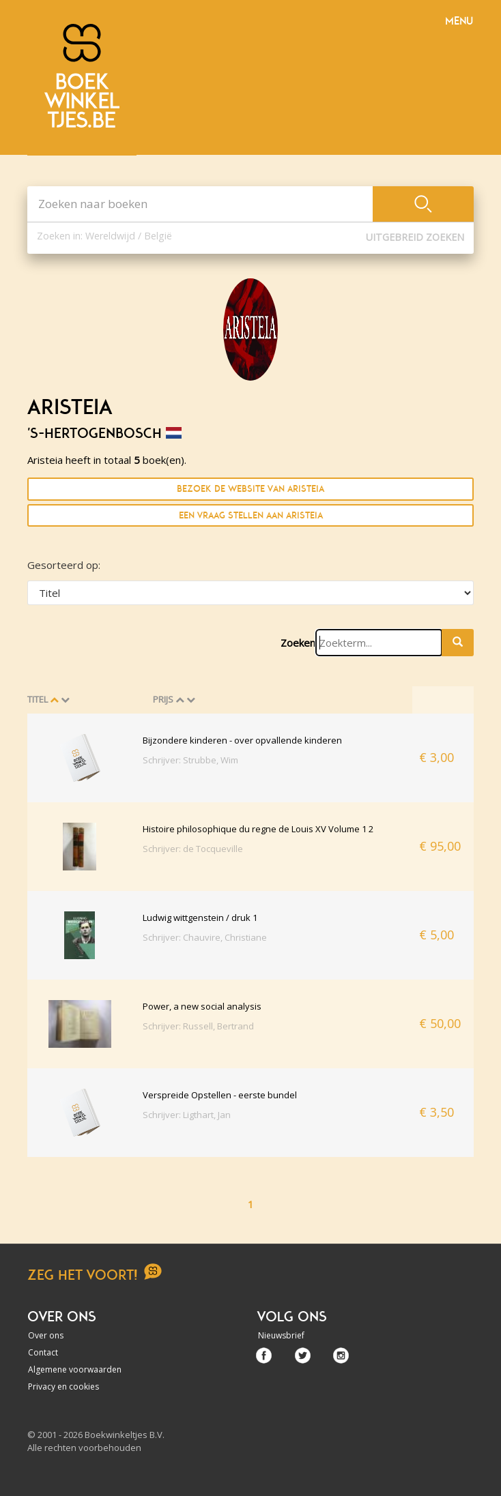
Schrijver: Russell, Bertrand (198, 1026)
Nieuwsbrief (281, 1335)
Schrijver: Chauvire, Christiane (205, 937)
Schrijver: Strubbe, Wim (190, 760)
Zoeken (298, 642)
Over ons (45, 1335)
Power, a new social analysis (202, 1006)
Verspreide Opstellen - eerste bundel (220, 1095)
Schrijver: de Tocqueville (193, 848)
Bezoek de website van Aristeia (250, 489)
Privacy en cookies (63, 1386)
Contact (43, 1352)
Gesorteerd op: (63, 565)
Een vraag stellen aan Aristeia (251, 515)
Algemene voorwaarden (74, 1369)
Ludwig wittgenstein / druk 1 (200, 917)
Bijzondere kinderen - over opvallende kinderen (242, 740)
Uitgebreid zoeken (415, 237)
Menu (459, 21)
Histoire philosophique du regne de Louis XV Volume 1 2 (258, 829)
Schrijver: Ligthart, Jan (187, 1115)
